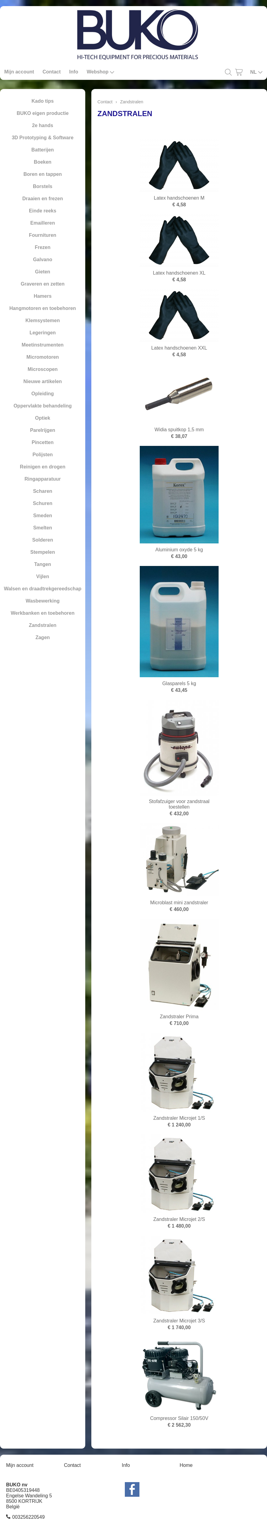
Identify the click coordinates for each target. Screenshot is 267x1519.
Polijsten (43, 454)
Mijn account (19, 71)
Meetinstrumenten (43, 344)
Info (73, 71)
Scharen (42, 491)
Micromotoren (42, 357)
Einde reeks (42, 210)
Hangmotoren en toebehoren (42, 308)
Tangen (42, 564)
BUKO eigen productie (43, 113)
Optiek (42, 418)
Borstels (42, 186)
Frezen (43, 247)
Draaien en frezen (42, 198)
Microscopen (43, 369)
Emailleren (42, 223)
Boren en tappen (42, 174)
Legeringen (43, 332)
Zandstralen (43, 625)
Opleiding (42, 393)
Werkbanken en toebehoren (43, 613)
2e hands (42, 125)
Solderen (42, 539)
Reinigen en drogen (42, 466)
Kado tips (43, 101)
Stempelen (42, 552)
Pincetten (43, 442)
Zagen (42, 637)
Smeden (42, 515)
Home (186, 1465)
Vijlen (42, 576)
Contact (52, 71)
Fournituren (42, 235)
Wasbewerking (42, 600)
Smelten (42, 527)
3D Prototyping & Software (43, 137)
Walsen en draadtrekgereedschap (43, 588)
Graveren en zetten (43, 283)
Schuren (42, 503)
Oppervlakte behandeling (42, 405)
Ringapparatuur (42, 479)
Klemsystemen (43, 320)
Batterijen (42, 149)
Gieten (42, 271)
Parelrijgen (42, 430)
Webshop (101, 72)
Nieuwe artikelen (42, 381)
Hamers (43, 296)
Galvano (42, 259)
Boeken (42, 162)
